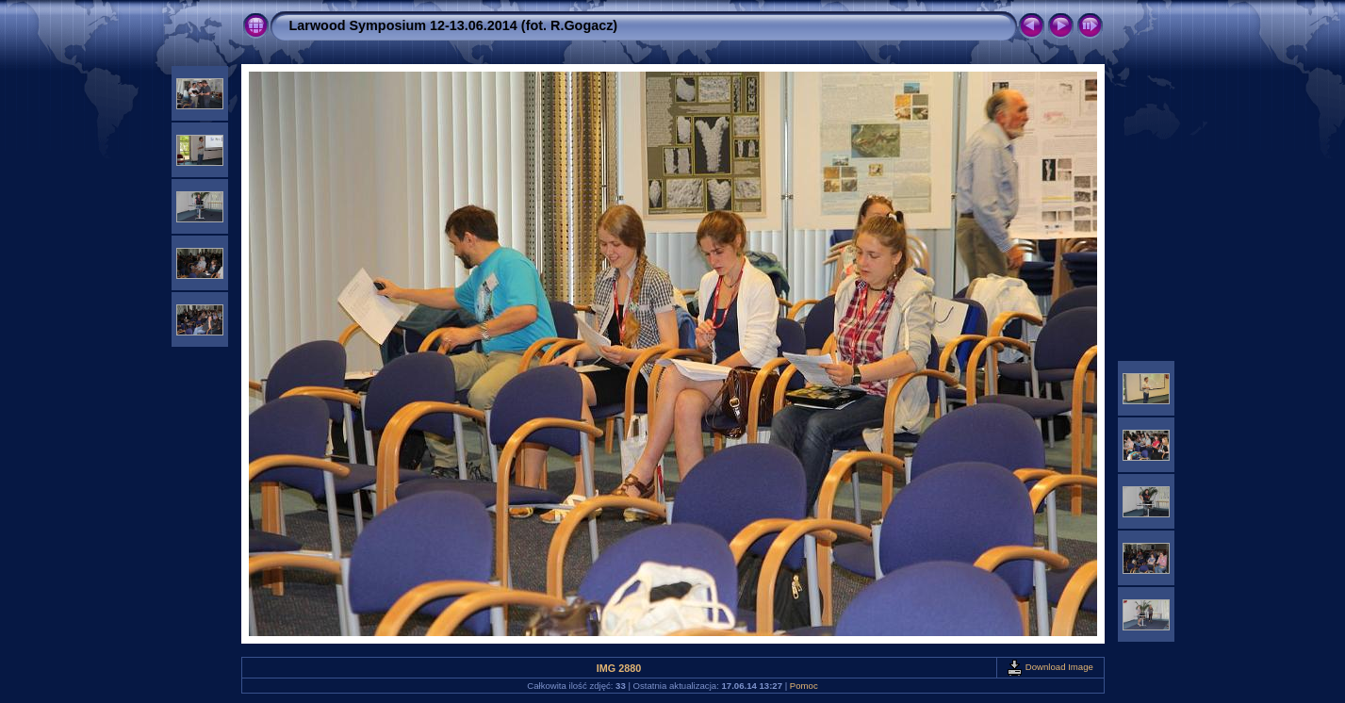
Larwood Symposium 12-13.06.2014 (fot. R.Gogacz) (453, 25)
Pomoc (804, 685)
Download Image (1050, 667)
